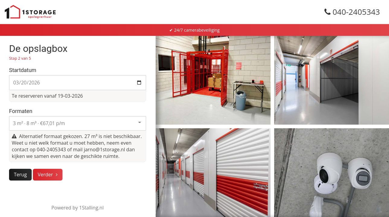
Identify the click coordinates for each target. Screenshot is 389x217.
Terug (20, 174)
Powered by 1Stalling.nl (77, 207)
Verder (45, 174)
